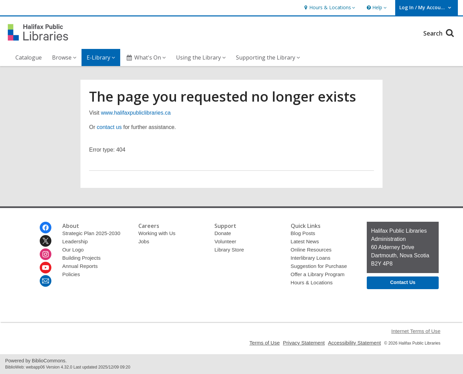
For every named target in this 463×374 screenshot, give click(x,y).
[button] (329, 7)
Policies (71, 274)
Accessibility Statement (354, 343)
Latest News (305, 241)
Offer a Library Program (318, 274)
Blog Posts (303, 233)
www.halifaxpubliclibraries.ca (136, 113)
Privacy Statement (304, 343)
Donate (222, 233)
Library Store (229, 250)
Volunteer (225, 241)
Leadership (75, 241)
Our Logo (73, 250)
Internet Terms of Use (415, 331)
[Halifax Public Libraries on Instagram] (45, 254)
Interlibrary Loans (310, 258)
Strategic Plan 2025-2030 (91, 233)
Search (439, 32)
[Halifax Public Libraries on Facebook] (45, 227)
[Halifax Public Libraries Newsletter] (45, 281)
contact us (109, 127)
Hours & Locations (312, 282)
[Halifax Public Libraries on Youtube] (45, 267)
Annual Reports (80, 266)
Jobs (143, 241)
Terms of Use (264, 343)
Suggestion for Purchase (319, 266)
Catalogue (28, 57)
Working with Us (156, 233)
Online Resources (311, 250)
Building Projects (81, 258)
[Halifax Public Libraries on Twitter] (45, 241)
